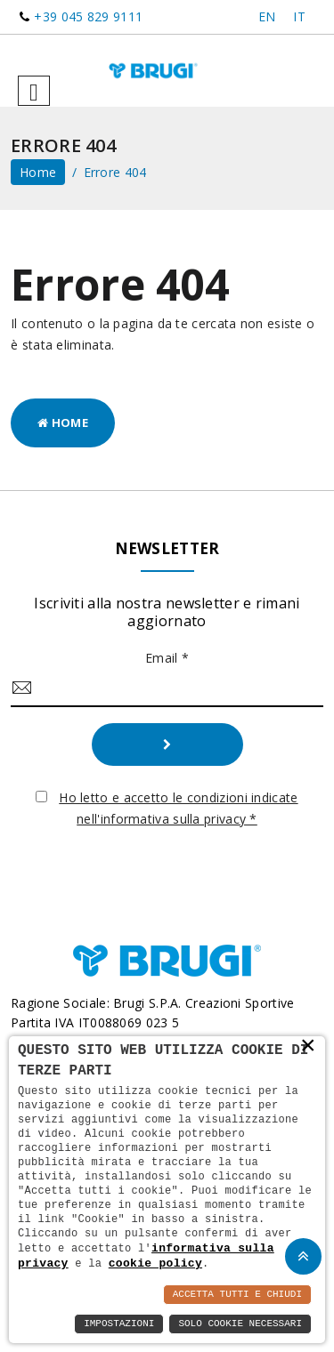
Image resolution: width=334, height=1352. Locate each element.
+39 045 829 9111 (88, 16)
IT (299, 16)
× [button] (308, 1047)
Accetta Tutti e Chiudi (237, 1294)
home (38, 172)
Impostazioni (119, 1324)
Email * (167, 657)
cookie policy (155, 1263)
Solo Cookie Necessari (240, 1324)
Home (62, 422)
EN (267, 16)
